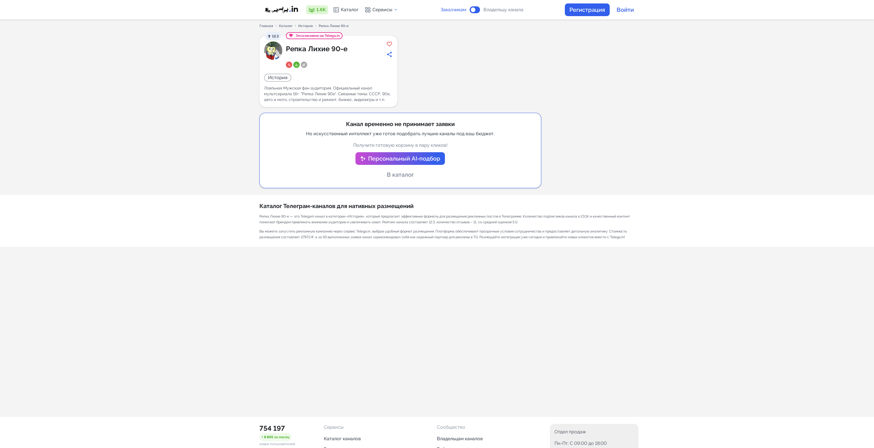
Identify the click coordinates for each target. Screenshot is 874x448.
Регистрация (587, 9)
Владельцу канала (503, 9)
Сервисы (381, 9)
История (305, 26)
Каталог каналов (342, 438)
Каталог (346, 9)
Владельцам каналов (460, 438)
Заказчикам (453, 9)
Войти (625, 9)
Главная (266, 26)
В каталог (400, 174)
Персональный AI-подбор (404, 158)
